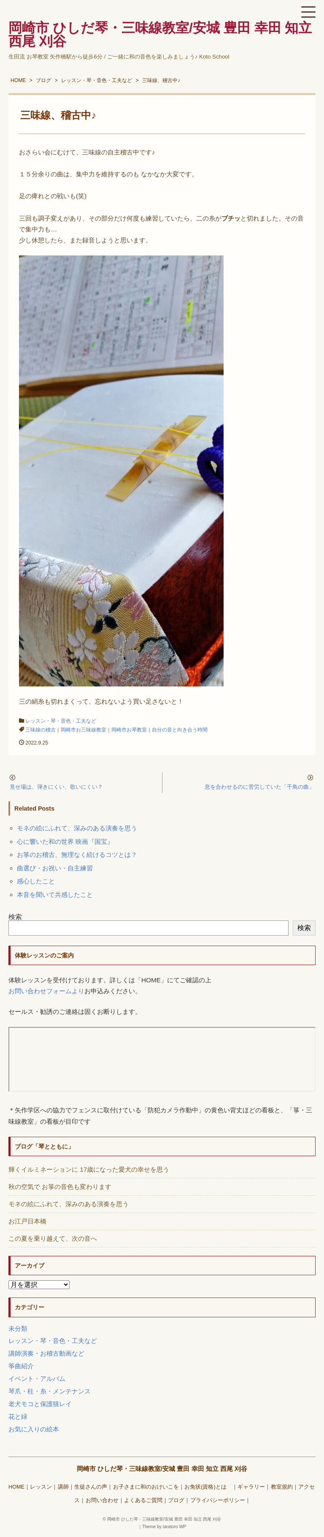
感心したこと (36, 881)
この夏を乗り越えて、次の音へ (52, 1238)
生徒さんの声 (90, 1487)
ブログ (176, 1500)
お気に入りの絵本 (33, 1429)
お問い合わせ (102, 1500)
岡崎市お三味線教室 (83, 730)
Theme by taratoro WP (164, 1526)
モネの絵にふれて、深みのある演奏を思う (77, 828)
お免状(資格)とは (208, 1487)
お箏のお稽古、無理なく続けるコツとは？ (77, 854)
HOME (16, 1487)
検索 (15, 916)
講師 (63, 1487)
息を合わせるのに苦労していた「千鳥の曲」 (259, 787)
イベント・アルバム (36, 1378)
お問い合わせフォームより (46, 991)
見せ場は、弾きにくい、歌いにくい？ (56, 787)
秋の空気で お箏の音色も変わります (59, 1186)
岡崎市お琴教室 (129, 730)
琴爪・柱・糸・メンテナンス (49, 1391)
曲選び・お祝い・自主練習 (55, 868)
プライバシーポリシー (217, 1500)
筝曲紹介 (21, 1365)
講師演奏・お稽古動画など (46, 1353)
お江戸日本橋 (27, 1221)
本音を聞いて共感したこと (55, 894)
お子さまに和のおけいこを (146, 1487)
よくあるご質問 (143, 1500)
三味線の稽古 (40, 730)
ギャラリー (251, 1487)
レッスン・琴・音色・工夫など (60, 721)
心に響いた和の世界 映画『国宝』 (65, 841)
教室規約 (282, 1487)
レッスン (41, 1487)
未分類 (17, 1328)
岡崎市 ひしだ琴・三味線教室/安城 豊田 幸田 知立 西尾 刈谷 (162, 1468)
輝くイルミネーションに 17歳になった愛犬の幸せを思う (88, 1169)
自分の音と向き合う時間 (180, 730)
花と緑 (17, 1416)
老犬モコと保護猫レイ (40, 1403)
